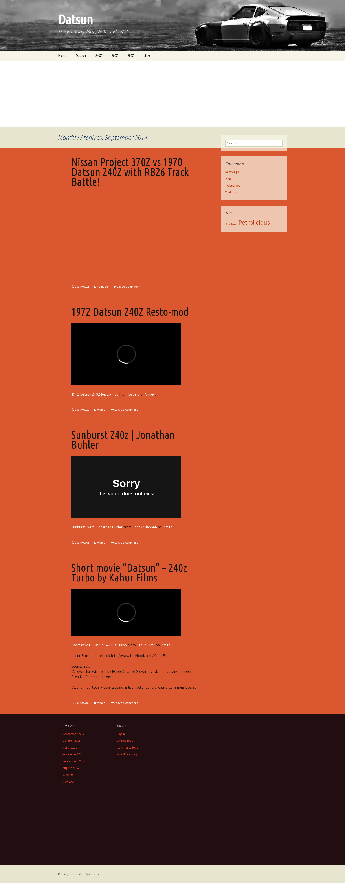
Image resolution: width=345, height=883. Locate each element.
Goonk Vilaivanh (144, 527)
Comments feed (127, 747)
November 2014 (72, 754)
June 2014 (69, 775)
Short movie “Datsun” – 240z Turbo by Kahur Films (129, 572)
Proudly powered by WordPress (79, 874)
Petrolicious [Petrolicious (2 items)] (254, 222)
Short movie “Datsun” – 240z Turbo (99, 645)
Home (62, 55)
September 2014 (73, 761)
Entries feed (125, 741)
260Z (114, 55)
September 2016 (73, 734)
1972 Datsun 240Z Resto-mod (130, 311)
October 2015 (71, 741)
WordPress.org (127, 754)
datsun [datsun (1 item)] (234, 224)
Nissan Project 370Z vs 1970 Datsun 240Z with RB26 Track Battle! (130, 172)
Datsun (81, 55)
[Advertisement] (172, 93)
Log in (121, 734)
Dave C (133, 394)
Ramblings (232, 172)
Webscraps (232, 186)
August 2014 (70, 768)
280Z (130, 55)
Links (147, 55)
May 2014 (68, 782)
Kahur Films (146, 645)
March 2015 (69, 747)
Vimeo (150, 394)
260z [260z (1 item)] (227, 224)
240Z (98, 55)
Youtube (102, 287)
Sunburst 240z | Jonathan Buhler (123, 439)
